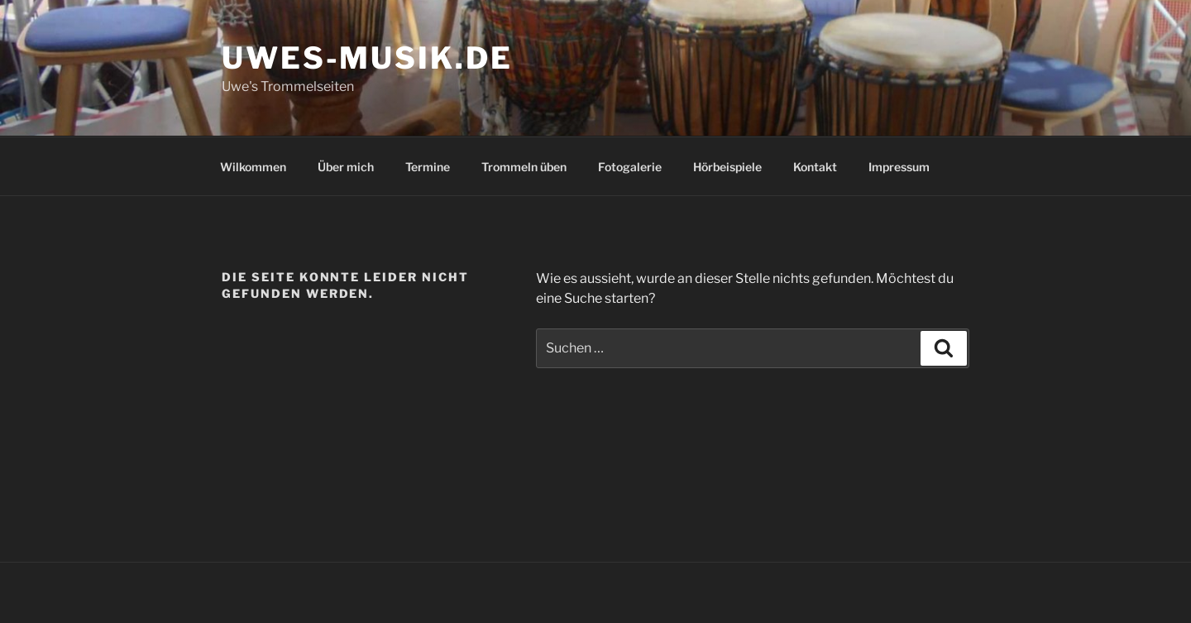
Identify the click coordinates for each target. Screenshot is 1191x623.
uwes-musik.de (367, 58)
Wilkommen (253, 167)
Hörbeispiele (727, 167)
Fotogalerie (630, 167)
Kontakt (815, 167)
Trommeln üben (524, 167)
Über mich (346, 167)
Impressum (899, 167)
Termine (427, 167)
